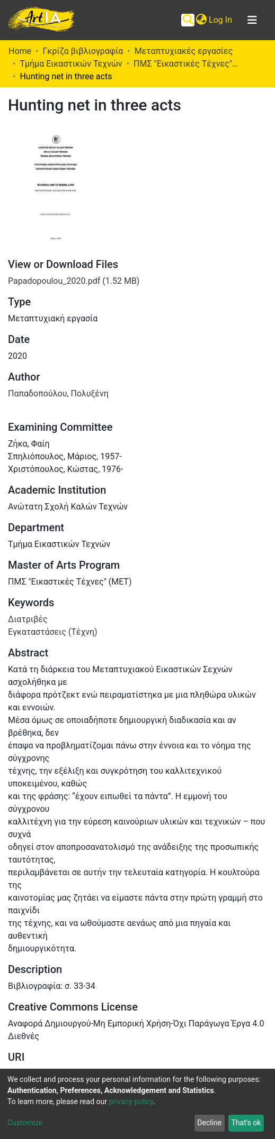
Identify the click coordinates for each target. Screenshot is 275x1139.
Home (19, 51)
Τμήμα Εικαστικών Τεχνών (71, 64)
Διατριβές (28, 619)
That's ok (246, 1122)
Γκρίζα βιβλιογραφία (82, 51)
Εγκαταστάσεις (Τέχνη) (52, 632)
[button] (201, 20)
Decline (209, 1122)
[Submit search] (187, 20)
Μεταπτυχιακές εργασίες (184, 51)
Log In (221, 20)
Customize (24, 1122)
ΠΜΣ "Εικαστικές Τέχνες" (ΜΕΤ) (186, 64)
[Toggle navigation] (252, 20)
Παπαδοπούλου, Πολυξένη (58, 393)
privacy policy (131, 1101)
